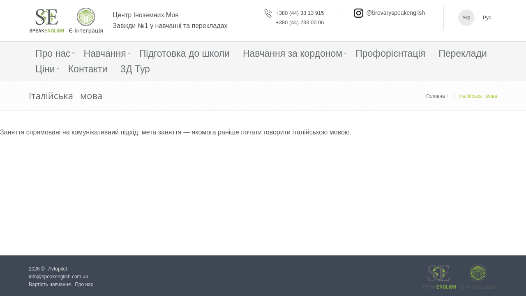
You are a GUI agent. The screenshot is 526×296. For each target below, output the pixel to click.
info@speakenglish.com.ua (58, 277)
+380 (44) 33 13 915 (300, 13)
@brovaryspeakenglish (395, 12)
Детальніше (21, 157)
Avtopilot (57, 269)
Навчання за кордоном (292, 53)
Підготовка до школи (184, 53)
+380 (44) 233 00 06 (300, 22)
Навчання (105, 53)
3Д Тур (135, 69)
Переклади (462, 53)
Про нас (53, 53)
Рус (487, 18)
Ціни (45, 69)
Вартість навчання (50, 284)
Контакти (88, 69)
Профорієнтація (390, 53)
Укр (466, 18)
